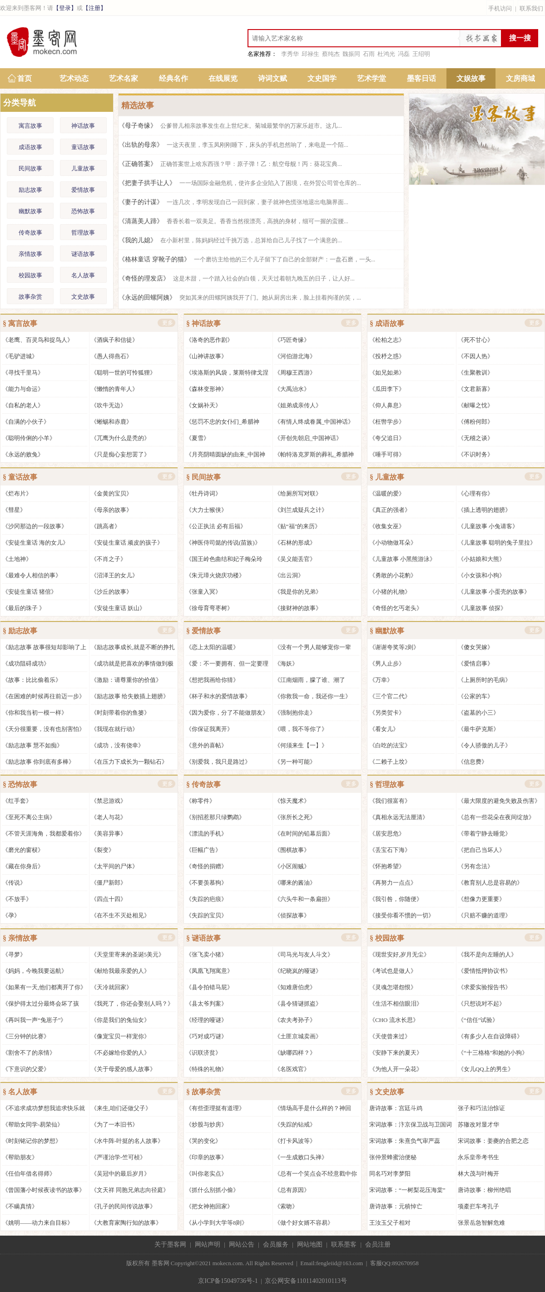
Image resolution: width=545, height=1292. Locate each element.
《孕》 (11, 915)
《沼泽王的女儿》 (114, 575)
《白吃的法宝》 (390, 745)
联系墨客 (344, 1244)
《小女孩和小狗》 (481, 575)
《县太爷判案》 (206, 1003)
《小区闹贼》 (292, 866)
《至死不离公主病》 (28, 817)
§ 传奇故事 (203, 784)
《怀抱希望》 (387, 866)
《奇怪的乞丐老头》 (395, 608)
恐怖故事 (83, 211)
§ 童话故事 (20, 477)
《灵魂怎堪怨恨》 (392, 987)
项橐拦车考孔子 (478, 1206)
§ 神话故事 (203, 323)
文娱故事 (471, 78)
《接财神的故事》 (298, 608)
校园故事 (30, 275)
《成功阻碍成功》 (26, 663)
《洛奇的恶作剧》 (209, 339)
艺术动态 (74, 78)
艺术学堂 (371, 78)
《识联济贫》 (203, 1052)
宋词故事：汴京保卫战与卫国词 (410, 1124)
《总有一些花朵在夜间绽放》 (496, 817)
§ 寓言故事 (20, 323)
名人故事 (83, 275)
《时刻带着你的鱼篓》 (120, 712)
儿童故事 (83, 168)
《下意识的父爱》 (26, 1069)
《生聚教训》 (475, 372)
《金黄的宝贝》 (111, 493)
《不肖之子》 (108, 559)
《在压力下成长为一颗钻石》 (129, 761)
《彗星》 (14, 509)
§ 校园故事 (387, 938)
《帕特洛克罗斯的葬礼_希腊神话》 (314, 456)
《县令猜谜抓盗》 (298, 1003)
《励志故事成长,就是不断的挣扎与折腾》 (133, 649)
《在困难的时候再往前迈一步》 (43, 696)
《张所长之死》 (295, 817)
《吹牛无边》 (108, 405)
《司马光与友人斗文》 (303, 954)
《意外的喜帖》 (206, 745)
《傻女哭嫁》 (475, 647)
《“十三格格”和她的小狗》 (493, 1052)
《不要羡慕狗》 (206, 882)
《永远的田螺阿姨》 (240, 297)
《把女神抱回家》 (209, 1206)
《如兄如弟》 (387, 372)
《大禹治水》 (292, 389)
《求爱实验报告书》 (484, 987)
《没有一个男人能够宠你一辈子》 (312, 649)
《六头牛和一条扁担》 (303, 899)
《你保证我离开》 (209, 729)
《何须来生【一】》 (300, 745)
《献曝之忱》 (475, 405)
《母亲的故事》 (111, 509)
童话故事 (83, 147)
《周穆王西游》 (295, 372)
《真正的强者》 (390, 509)
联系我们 (531, 8)
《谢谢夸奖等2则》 (394, 647)
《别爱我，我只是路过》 (218, 761)
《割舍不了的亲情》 (28, 1052)
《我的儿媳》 (230, 240)
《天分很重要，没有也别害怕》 (43, 729)
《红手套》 (17, 800)
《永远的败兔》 (23, 454)
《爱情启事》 (475, 663)
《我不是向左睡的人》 (487, 954)
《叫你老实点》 (206, 1173)
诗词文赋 (272, 78)
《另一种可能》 (295, 761)
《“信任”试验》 (478, 1020)
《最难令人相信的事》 (31, 575)
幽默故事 (30, 211)
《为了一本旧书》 (114, 1124)
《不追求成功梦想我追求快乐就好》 (43, 1110)
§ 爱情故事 (203, 631)
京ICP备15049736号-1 (228, 1280)
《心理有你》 (475, 493)
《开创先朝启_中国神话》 (308, 438)
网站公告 (241, 1244)
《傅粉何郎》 (475, 421)
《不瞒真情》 (20, 1206)
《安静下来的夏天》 (395, 1052)
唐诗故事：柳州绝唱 (484, 1190)
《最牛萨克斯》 (478, 729)
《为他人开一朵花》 (395, 1069)
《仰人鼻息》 (387, 405)
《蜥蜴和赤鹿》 (111, 421)
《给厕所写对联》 (298, 493)
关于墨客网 (170, 1244)
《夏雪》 (197, 438)
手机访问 (500, 8)
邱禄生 (310, 53)
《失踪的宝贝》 (206, 915)
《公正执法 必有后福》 (216, 526)
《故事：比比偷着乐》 (31, 679)
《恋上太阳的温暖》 (212, 647)
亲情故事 (30, 253)
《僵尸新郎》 (108, 882)
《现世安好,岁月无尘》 (399, 954)
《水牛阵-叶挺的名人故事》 (127, 1140)
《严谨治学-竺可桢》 (118, 1157)
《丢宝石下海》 (390, 849)
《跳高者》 (105, 526)
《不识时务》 (475, 454)
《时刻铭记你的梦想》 (31, 1140)
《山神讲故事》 (206, 356)
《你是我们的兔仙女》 (120, 1020)
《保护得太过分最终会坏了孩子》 (40, 1006)
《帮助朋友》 (20, 1157)
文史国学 (322, 78)
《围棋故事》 (292, 849)
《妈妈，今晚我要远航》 (34, 970)
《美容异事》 (108, 833)
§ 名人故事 (20, 1092)
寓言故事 (30, 125)
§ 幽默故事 (387, 631)
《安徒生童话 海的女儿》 (35, 542)
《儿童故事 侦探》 (482, 608)
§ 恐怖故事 (20, 784)
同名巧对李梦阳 (390, 1173)
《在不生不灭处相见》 (120, 915)
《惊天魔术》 (292, 800)
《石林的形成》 (295, 542)
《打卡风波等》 (295, 1140)
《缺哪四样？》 (295, 1052)
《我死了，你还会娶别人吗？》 (132, 1003)
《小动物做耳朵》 (392, 542)
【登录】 (65, 8)
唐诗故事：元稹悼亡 (395, 1206)
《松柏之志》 (387, 339)
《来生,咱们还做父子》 (121, 1108)
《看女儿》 (384, 729)
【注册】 (94, 8)
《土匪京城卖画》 (298, 1036)
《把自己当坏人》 (481, 849)
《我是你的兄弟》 (298, 591)
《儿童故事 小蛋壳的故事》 (494, 591)
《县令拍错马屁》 (209, 987)
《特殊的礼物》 (206, 1069)
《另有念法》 (475, 866)
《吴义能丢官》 (295, 559)
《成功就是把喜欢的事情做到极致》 (132, 665)
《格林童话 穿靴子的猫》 (247, 259)
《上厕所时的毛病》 (484, 679)
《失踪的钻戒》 (295, 1124)
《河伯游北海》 (295, 356)
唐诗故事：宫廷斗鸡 (395, 1108)
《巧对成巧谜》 (206, 1036)
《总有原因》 (292, 1190)
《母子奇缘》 (230, 125)
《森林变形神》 (206, 389)
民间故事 (30, 168)
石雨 (369, 53)
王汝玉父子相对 (390, 1222)
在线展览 (223, 78)
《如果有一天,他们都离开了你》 (44, 987)
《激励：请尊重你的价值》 (126, 679)
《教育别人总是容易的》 (490, 882)
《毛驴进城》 (20, 356)
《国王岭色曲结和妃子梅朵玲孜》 (224, 561)
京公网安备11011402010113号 (306, 1280)
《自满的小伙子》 (26, 421)
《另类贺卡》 (387, 712)
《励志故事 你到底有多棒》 (38, 761)
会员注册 (378, 1244)
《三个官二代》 (390, 696)
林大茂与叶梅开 (478, 1173)
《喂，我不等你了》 (300, 729)
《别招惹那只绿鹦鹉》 (215, 817)
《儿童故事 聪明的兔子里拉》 (497, 542)
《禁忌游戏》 (108, 800)
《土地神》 (17, 559)
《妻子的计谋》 (233, 202)
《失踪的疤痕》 (206, 899)
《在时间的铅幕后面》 (303, 833)
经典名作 (173, 78)
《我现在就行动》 (114, 729)
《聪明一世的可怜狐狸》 (123, 372)
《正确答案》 (230, 163)
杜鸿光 (386, 53)
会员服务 (275, 1244)
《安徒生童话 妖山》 (118, 608)
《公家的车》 (475, 696)
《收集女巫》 (387, 526)
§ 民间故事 (203, 477)
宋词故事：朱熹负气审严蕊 (404, 1140)
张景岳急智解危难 (481, 1222)
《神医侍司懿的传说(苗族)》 (223, 542)
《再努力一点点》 (392, 882)
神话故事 (83, 125)
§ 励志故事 (20, 631)
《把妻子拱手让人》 (240, 183)
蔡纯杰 (331, 53)
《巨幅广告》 (203, 849)
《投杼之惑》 (387, 356)
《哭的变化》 (203, 1140)
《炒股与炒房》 (206, 1124)
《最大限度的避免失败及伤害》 (499, 800)
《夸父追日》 (387, 438)
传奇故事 (30, 232)
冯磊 (404, 53)
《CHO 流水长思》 (394, 1020)
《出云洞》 (289, 575)
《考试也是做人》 (392, 970)
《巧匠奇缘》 (292, 339)
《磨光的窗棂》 (23, 849)
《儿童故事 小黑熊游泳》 (402, 559)
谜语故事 (83, 253)
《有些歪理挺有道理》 (215, 1108)
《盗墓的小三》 (478, 712)
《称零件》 (200, 800)
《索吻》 (286, 1206)
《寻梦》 (14, 954)
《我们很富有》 (390, 800)
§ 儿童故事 (387, 477)
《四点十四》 (108, 899)
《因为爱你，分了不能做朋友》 (227, 712)
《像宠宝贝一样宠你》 (120, 1036)
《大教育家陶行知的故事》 (126, 1222)
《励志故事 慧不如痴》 (32, 745)
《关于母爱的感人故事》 (123, 1069)
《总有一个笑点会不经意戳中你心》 (315, 1176)
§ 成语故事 (387, 323)
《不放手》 (17, 899)
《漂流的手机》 (206, 833)
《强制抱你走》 (295, 712)
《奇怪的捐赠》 (206, 866)
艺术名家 (123, 78)
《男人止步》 (387, 663)
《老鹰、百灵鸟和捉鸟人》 (37, 339)
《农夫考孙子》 (295, 1020)
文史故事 (83, 296)
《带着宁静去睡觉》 (484, 833)
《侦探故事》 (292, 915)
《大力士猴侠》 (206, 509)
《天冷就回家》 (111, 987)
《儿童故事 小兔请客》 (488, 526)
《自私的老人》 (23, 405)
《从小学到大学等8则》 (217, 1222)
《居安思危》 (387, 833)
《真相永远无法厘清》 (398, 817)
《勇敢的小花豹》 (392, 575)
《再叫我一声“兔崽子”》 (34, 1020)
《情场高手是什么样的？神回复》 (312, 1110)
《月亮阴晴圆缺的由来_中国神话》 (226, 456)
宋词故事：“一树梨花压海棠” (407, 1190)
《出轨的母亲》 (233, 144)
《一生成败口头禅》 (300, 1157)
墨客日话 (421, 78)
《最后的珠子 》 (23, 608)
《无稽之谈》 (475, 438)
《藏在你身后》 (23, 866)
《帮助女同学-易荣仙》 (32, 1124)
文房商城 (520, 78)
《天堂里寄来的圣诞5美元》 (128, 954)
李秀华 (290, 53)
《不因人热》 (475, 356)
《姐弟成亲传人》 (298, 405)
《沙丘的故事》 (111, 591)
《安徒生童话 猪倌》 (29, 591)
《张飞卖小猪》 (206, 954)
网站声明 (207, 1244)
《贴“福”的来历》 (297, 526)
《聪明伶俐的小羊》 (28, 438)
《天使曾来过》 (390, 1036)
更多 (167, 323)
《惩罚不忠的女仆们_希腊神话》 (223, 424)
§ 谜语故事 (203, 938)
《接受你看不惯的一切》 (401, 915)
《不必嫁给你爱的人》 (120, 1052)
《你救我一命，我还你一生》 (312, 696)
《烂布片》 (17, 493)
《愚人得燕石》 (111, 356)
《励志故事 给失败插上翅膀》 (130, 696)
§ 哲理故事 (387, 784)
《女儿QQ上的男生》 (486, 1069)
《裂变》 (102, 849)
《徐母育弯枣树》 (209, 608)
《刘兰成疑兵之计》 (300, 509)
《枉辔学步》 (387, 421)
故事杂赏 (30, 296)
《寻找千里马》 (23, 372)
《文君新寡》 (475, 389)
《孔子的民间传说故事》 (123, 1206)
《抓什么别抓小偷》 (212, 1190)
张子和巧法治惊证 (481, 1108)
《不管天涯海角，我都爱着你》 (43, 833)
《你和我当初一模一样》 (34, 712)
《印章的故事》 (206, 1157)
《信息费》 (472, 761)
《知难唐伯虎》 (295, 987)
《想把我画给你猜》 (212, 679)
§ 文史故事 (387, 1092)
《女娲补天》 (203, 405)
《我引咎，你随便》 (395, 899)
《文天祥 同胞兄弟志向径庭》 (130, 1190)
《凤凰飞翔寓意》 (209, 970)
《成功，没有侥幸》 (117, 745)
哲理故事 (83, 232)
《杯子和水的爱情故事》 (218, 696)
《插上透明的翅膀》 (484, 509)
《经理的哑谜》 (206, 1020)
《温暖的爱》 (387, 493)
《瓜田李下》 (387, 389)
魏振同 (351, 53)
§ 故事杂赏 (203, 1092)
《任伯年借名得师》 (28, 1173)
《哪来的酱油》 (295, 882)
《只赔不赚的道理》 (484, 915)
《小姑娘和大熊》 (481, 559)
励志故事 (30, 189)
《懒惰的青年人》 (114, 389)
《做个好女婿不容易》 (303, 1222)
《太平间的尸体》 (114, 866)
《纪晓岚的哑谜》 (298, 970)
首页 (24, 78)
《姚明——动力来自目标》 (37, 1222)
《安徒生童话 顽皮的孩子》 (127, 542)
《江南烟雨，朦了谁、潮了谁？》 (309, 682)
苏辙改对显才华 (478, 1124)
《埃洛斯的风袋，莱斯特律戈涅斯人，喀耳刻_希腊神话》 (227, 375)
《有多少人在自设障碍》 (490, 1036)
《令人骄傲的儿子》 (484, 745)
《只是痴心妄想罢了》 (120, 454)
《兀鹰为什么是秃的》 (120, 438)
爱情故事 (83, 189)
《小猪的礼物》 (390, 591)
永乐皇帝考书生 (478, 1157)
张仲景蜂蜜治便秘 (392, 1157)
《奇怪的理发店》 (237, 278)
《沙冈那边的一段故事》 (34, 526)
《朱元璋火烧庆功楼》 (215, 575)
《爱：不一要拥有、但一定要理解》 (227, 665)
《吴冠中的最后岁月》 (120, 1173)
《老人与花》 (108, 817)
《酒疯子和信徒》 (114, 339)
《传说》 (14, 882)
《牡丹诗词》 (203, 493)
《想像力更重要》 (481, 899)
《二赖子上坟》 (390, 761)
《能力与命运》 (23, 389)
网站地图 (309, 1244)
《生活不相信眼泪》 (395, 1003)
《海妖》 (286, 663)
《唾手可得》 (387, 454)
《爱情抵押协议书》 (484, 970)
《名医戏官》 (292, 1069)
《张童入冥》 (203, 591)
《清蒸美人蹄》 (233, 221)
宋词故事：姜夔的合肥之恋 (493, 1140)
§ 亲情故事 (20, 938)
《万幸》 (381, 679)
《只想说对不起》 (481, 1003)
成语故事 (30, 147)
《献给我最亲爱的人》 (120, 970)
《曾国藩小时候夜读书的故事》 (43, 1190)
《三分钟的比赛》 (26, 1036)
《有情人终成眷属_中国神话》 (314, 421)
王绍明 (421, 53)
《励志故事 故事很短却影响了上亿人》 (44, 649)
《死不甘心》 (475, 339)
